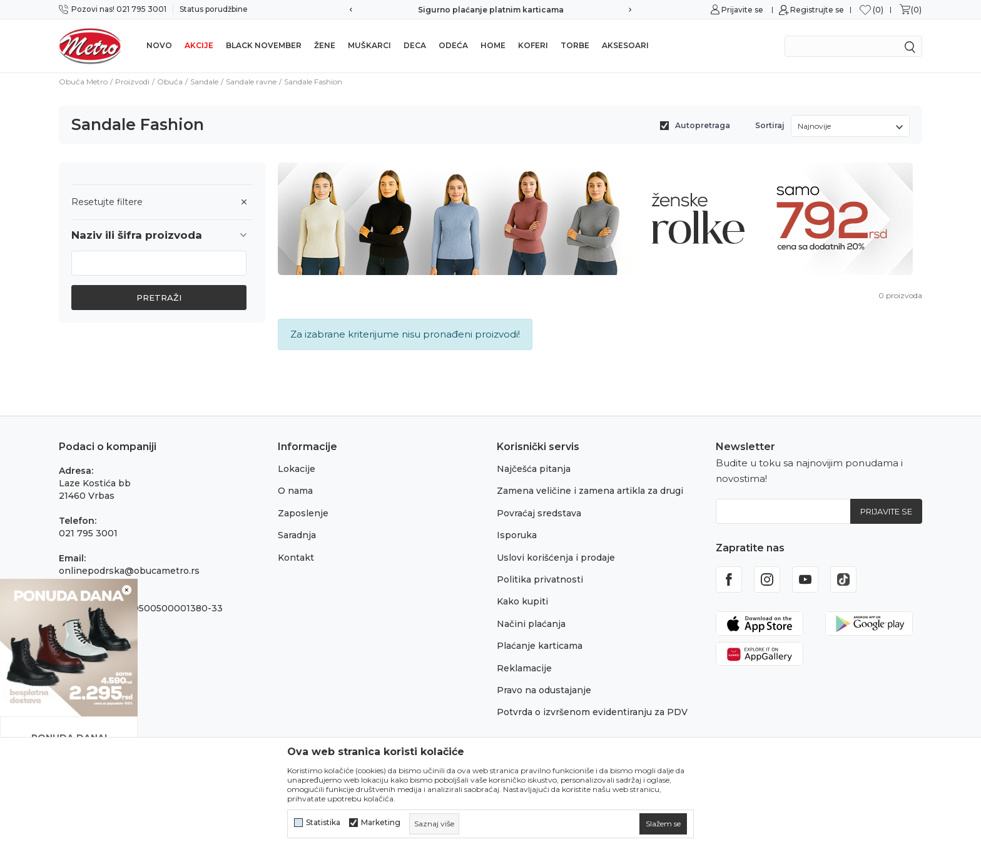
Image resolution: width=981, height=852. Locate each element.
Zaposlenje (303, 513)
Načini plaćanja (531, 623)
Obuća (170, 81)
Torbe (575, 45)
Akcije (199, 45)
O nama (295, 490)
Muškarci (369, 45)
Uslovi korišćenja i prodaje (556, 557)
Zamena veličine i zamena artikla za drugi (590, 490)
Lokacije (296, 468)
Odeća (453, 45)
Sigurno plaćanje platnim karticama (491, 9)
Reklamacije (524, 668)
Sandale (204, 81)
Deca (415, 45)
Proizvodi (132, 81)
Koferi (533, 45)
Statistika (323, 822)
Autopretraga (702, 125)
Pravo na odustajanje (544, 690)
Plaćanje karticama (539, 645)
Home (493, 45)
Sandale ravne (251, 81)
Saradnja (297, 535)
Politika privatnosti (540, 579)
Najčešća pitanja (534, 468)
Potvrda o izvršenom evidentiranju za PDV (592, 712)
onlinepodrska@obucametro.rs (129, 570)
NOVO (159, 45)
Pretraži (158, 298)
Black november (264, 45)
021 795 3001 (88, 533)
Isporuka (517, 535)
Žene (324, 45)
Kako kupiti (522, 601)
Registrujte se (817, 9)
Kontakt (296, 557)
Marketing (380, 822)
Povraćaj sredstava (539, 513)
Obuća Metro (83, 81)
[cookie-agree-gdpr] (663, 823)
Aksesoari (625, 45)
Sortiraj (770, 125)
